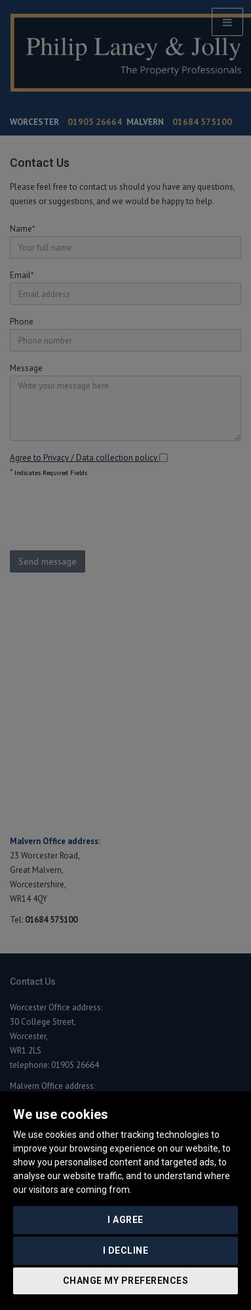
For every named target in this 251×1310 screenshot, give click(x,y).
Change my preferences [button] (126, 1280)
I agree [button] (125, 1219)
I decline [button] (126, 1250)
